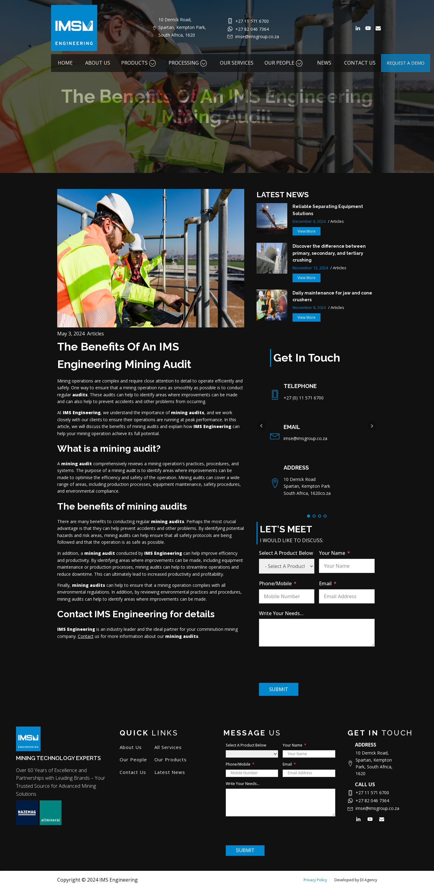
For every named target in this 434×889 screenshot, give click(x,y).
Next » (270, 331)
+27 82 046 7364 (252, 29)
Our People (133, 759)
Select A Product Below (286, 553)
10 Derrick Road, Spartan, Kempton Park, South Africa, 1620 (182, 27)
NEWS (324, 62)
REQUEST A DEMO (405, 63)
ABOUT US (97, 62)
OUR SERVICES (236, 62)
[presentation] (305, 665)
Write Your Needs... (281, 613)
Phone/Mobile (275, 583)
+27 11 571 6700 (252, 21)
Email (325, 583)
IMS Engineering (82, 412)
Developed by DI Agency (355, 880)
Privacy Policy (315, 880)
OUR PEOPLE (284, 62)
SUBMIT (278, 689)
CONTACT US (360, 62)
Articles (95, 333)
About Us (131, 747)
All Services (168, 747)
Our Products (170, 759)
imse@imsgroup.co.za (257, 36)
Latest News (169, 772)
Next (372, 426)
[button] (307, 231)
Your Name (332, 553)
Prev (261, 426)
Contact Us (133, 772)
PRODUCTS (139, 62)
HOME (65, 62)
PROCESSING (189, 62)
